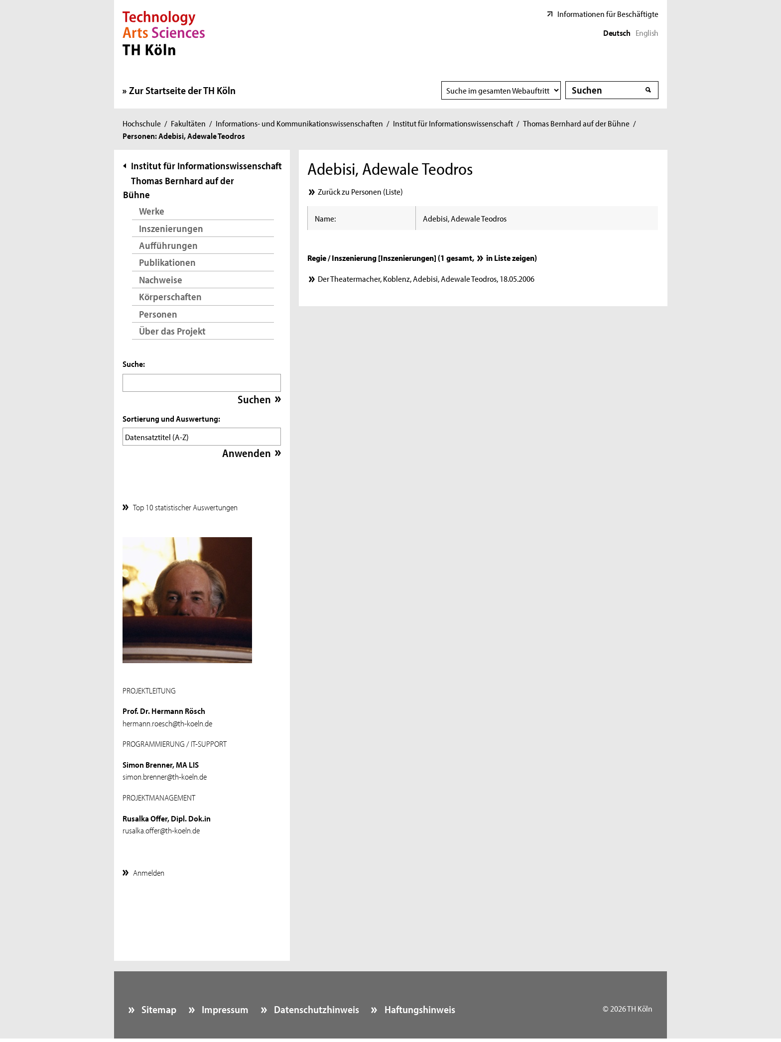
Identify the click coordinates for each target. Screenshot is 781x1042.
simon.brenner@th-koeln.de (165, 773)
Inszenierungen (171, 228)
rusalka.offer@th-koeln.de (161, 827)
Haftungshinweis (419, 1006)
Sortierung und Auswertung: (171, 418)
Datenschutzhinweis (315, 1006)
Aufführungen (168, 245)
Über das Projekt (172, 331)
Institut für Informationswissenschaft (453, 122)
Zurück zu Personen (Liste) (360, 191)
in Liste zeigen (510, 257)
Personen (158, 314)
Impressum (224, 1006)
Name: (325, 218)
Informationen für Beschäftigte (607, 13)
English (647, 32)
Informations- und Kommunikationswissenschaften (299, 122)
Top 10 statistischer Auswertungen (185, 504)
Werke (151, 211)
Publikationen (167, 262)
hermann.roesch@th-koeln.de (167, 720)
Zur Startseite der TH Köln (182, 90)
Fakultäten (188, 122)
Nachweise (160, 279)
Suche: (134, 363)
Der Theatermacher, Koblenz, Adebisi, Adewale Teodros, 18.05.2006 (426, 278)
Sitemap (157, 1006)
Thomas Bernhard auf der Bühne (576, 122)
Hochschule (142, 122)
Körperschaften (170, 296)
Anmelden (148, 869)
